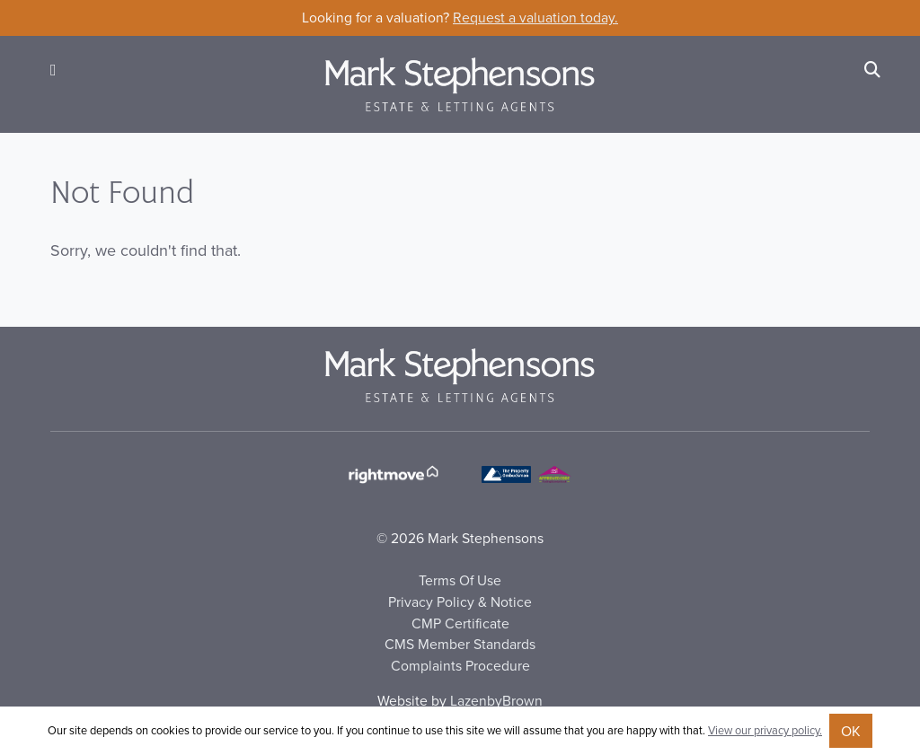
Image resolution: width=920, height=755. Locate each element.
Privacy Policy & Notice (460, 601)
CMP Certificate (460, 623)
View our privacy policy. (765, 730)
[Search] (872, 69)
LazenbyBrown (496, 700)
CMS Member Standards (460, 644)
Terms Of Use (460, 580)
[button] (53, 69)
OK (851, 731)
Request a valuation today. (535, 17)
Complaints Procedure (460, 665)
